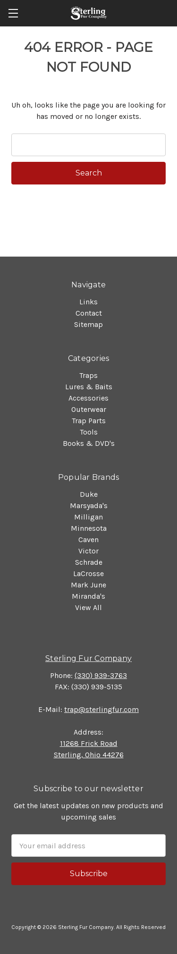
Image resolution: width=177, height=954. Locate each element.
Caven (88, 539)
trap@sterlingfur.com (101, 709)
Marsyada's (89, 505)
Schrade (88, 562)
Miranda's (88, 596)
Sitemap (88, 324)
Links (88, 301)
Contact (89, 313)
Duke (89, 494)
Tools (89, 431)
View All (88, 607)
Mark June (88, 584)
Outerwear (88, 409)
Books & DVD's (89, 443)
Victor (88, 550)
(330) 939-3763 (101, 675)
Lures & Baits (88, 386)
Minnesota (89, 528)
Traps (88, 375)
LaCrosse (88, 573)
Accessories (88, 397)
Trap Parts (89, 420)
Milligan (88, 516)
